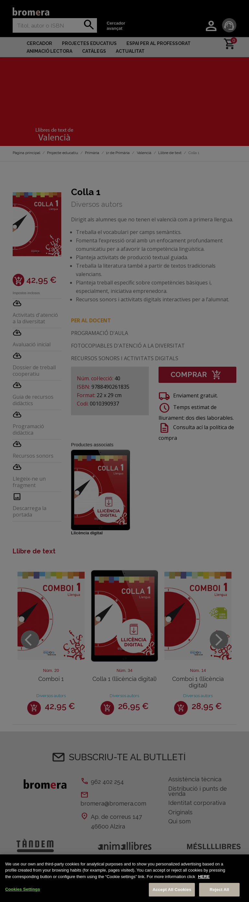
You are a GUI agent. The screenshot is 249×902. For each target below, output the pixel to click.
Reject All (219, 889)
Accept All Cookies (171, 889)
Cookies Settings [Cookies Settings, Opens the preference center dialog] (22, 889)
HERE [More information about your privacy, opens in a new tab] (204, 876)
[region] (124, 878)
